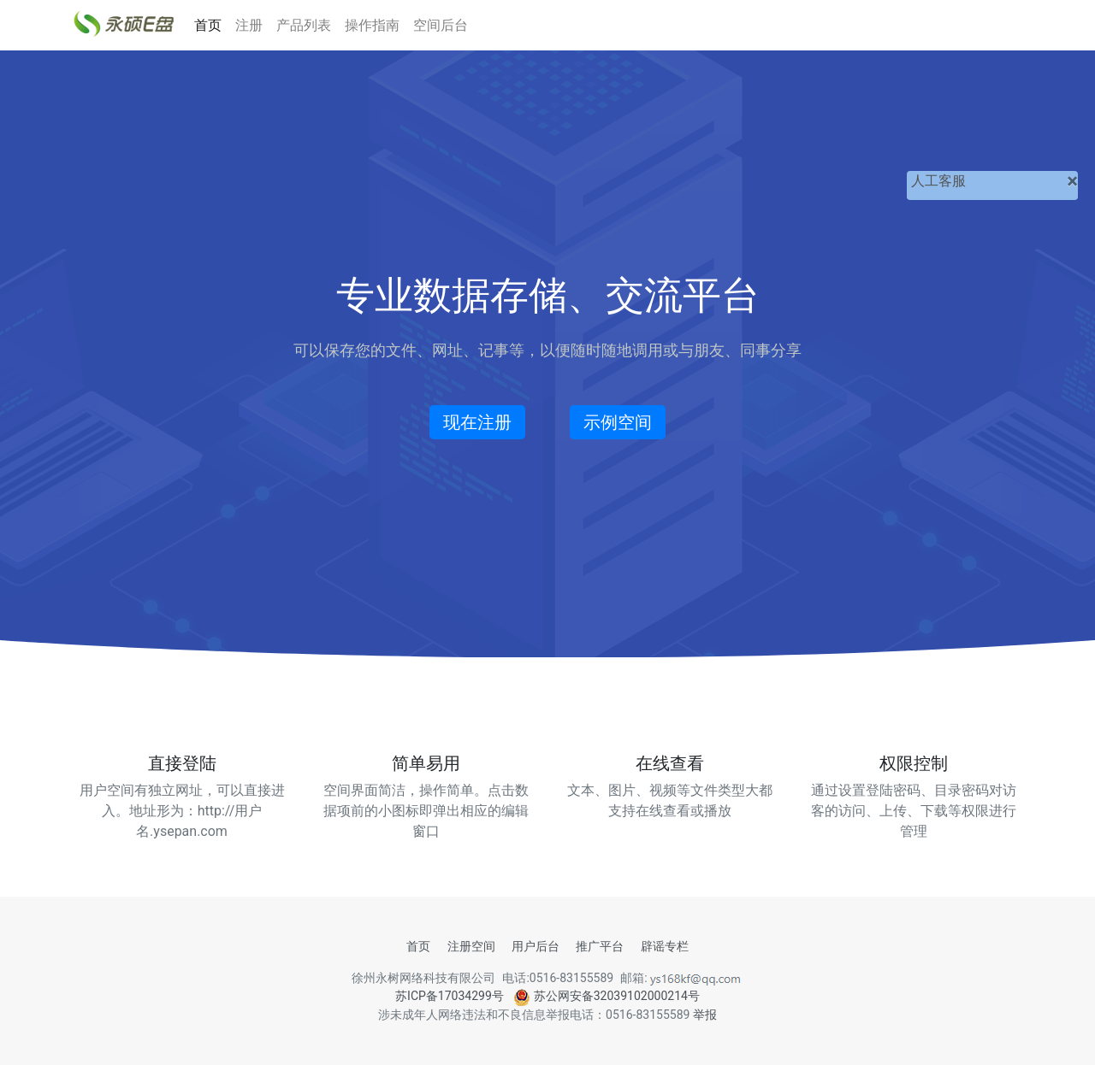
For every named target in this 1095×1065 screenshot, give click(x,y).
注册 (249, 25)
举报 (705, 1014)
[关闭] (1072, 181)
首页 (208, 25)
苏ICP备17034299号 (449, 996)
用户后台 (535, 946)
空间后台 (440, 25)
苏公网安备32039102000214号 (606, 996)
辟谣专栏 (665, 946)
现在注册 (477, 422)
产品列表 (303, 25)
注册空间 (471, 946)
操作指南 (372, 25)
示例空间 (617, 422)
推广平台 (600, 946)
